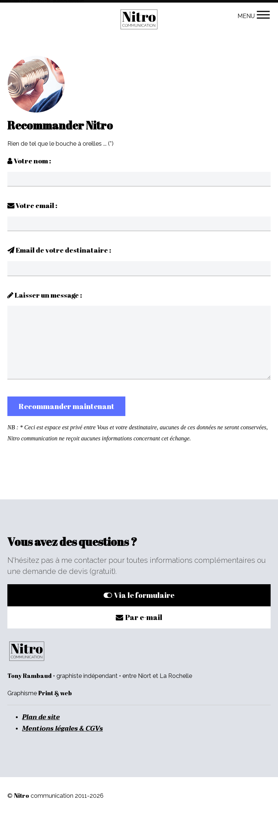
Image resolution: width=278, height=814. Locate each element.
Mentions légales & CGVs (62, 728)
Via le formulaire (139, 595)
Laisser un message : (44, 295)
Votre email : (32, 205)
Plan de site (41, 717)
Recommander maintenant (66, 406)
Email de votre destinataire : (59, 250)
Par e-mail (139, 617)
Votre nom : (29, 161)
